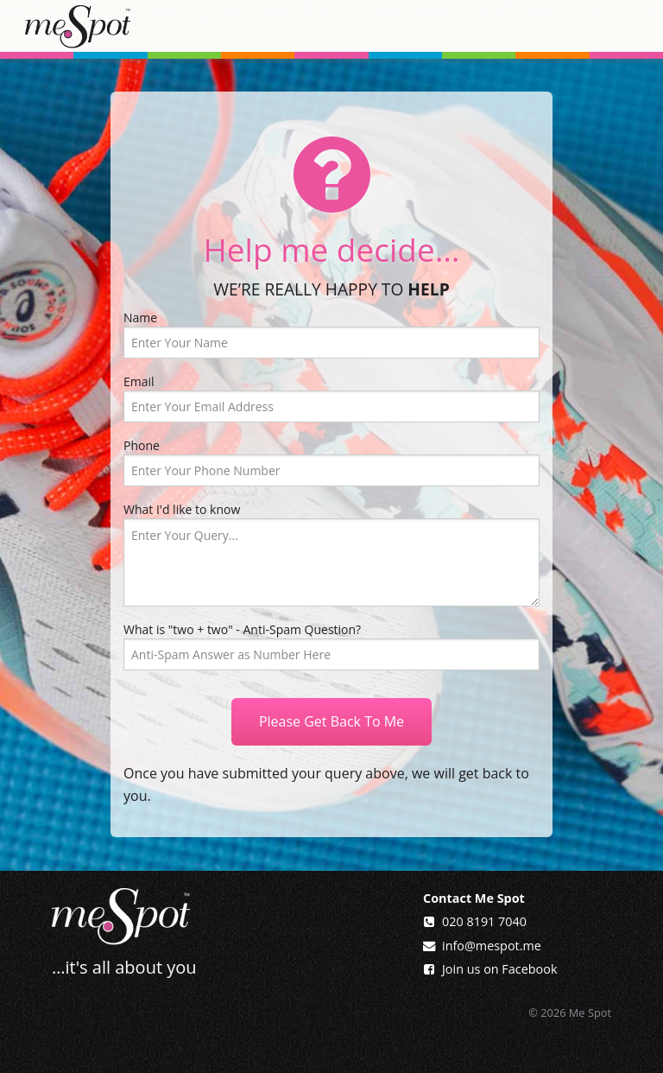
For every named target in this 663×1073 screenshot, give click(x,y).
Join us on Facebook (499, 969)
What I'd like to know (331, 553)
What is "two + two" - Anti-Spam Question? (242, 629)
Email (331, 397)
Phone (331, 461)
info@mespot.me (491, 945)
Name (331, 334)
